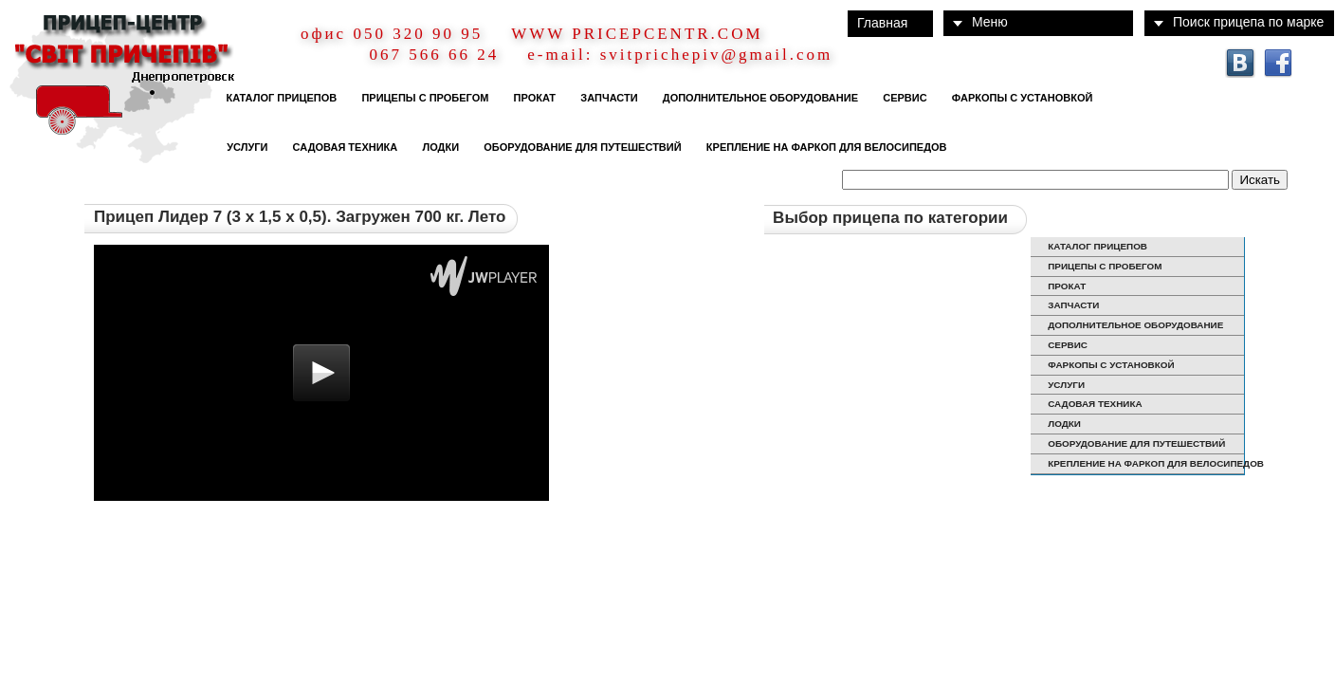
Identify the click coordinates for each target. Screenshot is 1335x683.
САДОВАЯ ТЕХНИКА (341, 147)
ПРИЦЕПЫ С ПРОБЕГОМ (422, 97)
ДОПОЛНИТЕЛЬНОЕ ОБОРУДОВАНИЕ (757, 97)
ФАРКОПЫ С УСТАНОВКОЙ (1019, 97)
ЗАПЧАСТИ (606, 97)
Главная (882, 22)
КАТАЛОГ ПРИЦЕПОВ (278, 97)
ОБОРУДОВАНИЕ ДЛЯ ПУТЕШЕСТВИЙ (580, 147)
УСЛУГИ (244, 147)
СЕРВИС (902, 97)
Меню (990, 21)
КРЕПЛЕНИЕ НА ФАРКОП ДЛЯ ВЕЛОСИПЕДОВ (824, 147)
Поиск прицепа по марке (1248, 21)
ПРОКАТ (531, 97)
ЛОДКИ (437, 147)
